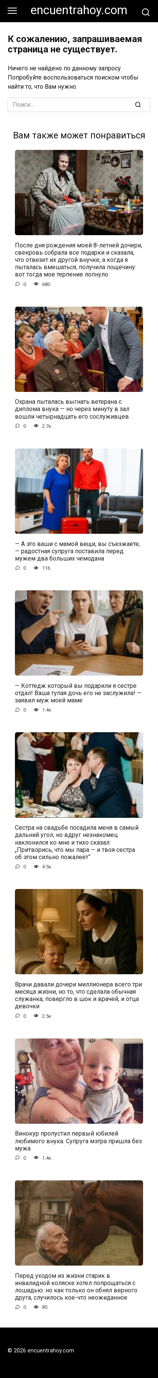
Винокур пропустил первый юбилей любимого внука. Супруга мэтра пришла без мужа (78, 1141)
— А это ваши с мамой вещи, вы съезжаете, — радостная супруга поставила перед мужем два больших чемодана (77, 551)
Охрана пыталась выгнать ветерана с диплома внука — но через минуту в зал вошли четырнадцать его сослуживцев (72, 409)
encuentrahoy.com (79, 10)
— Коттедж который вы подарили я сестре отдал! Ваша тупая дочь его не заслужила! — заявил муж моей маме (78, 693)
